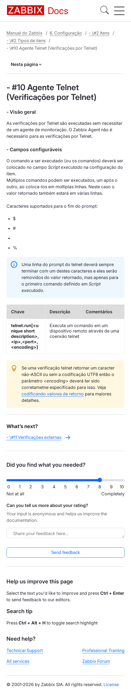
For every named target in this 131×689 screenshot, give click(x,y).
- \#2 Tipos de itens (26, 40)
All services (17, 661)
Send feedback (65, 552)
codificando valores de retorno (53, 393)
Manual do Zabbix (24, 33)
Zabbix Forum (96, 661)
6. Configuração (66, 33)
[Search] (104, 11)
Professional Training (103, 650)
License (111, 684)
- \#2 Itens (99, 33)
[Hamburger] (119, 10)
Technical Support (24, 650)
